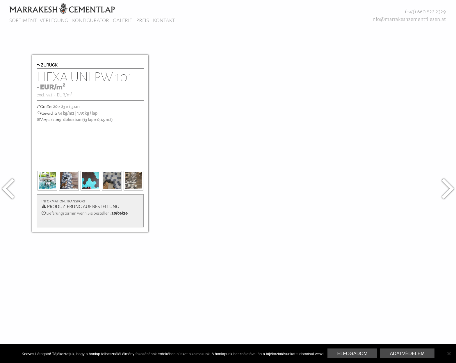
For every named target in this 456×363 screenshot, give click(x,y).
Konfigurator (90, 20)
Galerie (122, 20)
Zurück (47, 66)
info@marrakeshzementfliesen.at (408, 19)
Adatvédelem (407, 353)
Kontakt (164, 20)
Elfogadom (352, 353)
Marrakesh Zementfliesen (62, 8)
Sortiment (23, 20)
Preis (142, 20)
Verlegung (54, 20)
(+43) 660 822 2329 (425, 12)
